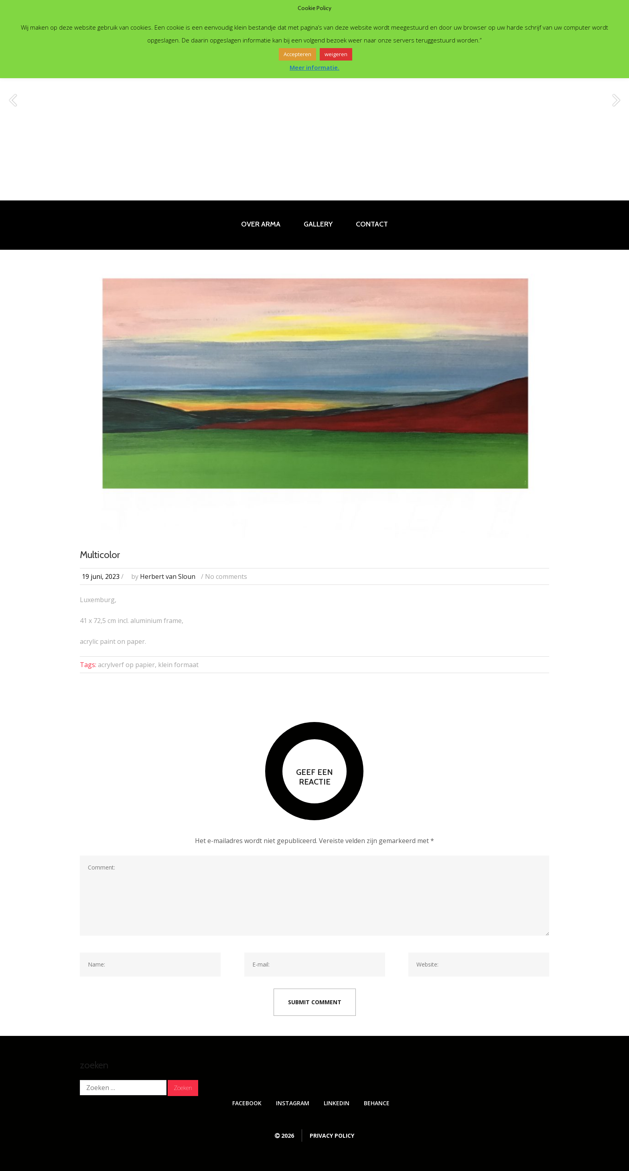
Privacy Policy (332, 1135)
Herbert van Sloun (167, 576)
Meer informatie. (314, 67)
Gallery (318, 224)
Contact (372, 224)
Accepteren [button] (297, 54)
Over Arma (260, 224)
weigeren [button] (336, 54)
